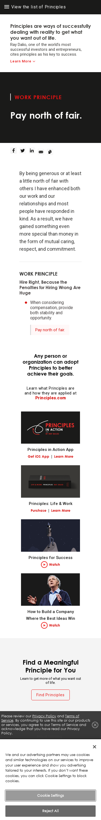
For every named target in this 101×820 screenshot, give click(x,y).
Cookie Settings (50, 804)
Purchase (38, 510)
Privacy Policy (44, 716)
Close (95, 725)
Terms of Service (50, 745)
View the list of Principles (35, 6)
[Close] (94, 755)
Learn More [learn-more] (21, 61)
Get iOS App (38, 456)
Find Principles (50, 695)
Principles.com (50, 398)
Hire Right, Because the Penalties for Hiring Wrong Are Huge (50, 287)
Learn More (63, 456)
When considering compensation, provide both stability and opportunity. (51, 310)
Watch (54, 564)
